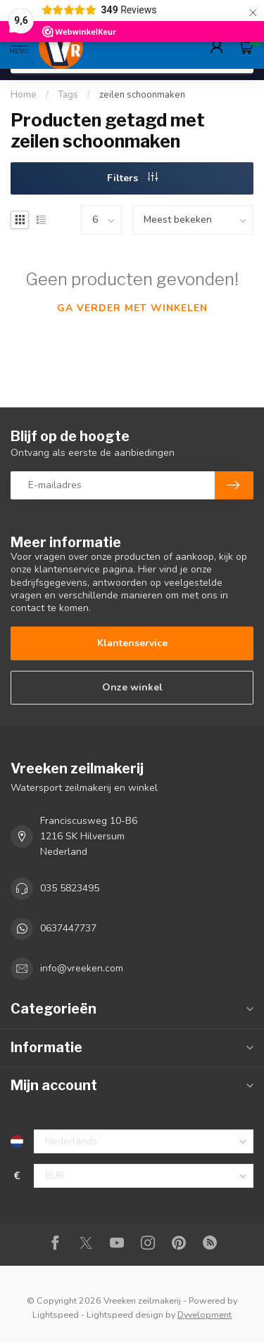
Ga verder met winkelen (132, 308)
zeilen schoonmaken (142, 95)
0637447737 (68, 928)
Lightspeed (55, 1315)
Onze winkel (132, 687)
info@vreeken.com (81, 968)
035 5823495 (69, 888)
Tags (68, 95)
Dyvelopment (204, 1315)
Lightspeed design (125, 1315)
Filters (132, 178)
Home (24, 95)
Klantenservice (132, 643)
